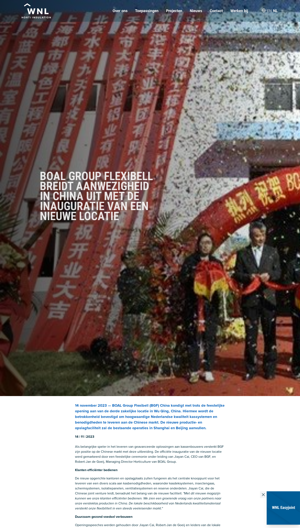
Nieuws (196, 11)
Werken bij (239, 11)
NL (275, 11)
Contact (216, 11)
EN (269, 11)
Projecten (174, 11)
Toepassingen (147, 11)
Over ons (120, 11)
